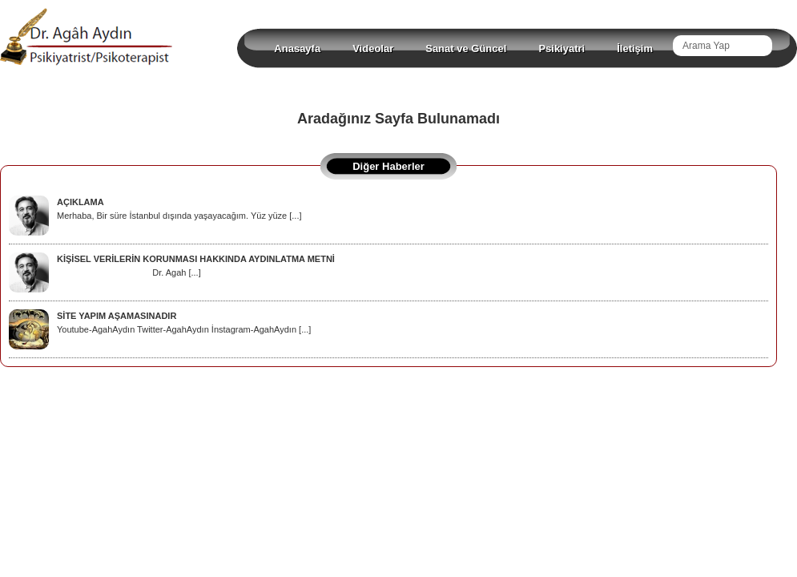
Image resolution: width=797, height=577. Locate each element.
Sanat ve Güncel (465, 48)
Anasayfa (297, 48)
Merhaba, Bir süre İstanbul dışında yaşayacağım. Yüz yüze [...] (155, 209)
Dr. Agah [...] (172, 266)
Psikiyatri (561, 48)
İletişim (635, 48)
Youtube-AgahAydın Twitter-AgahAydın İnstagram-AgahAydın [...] (160, 323)
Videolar (372, 48)
